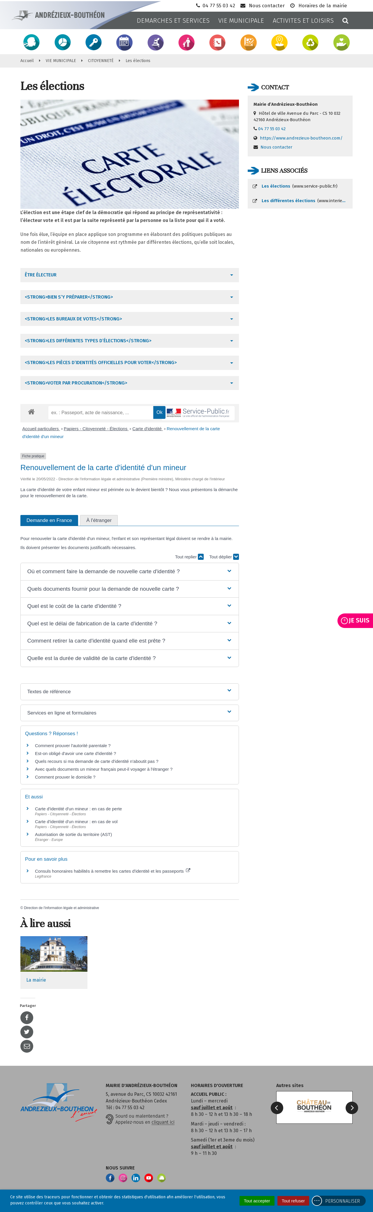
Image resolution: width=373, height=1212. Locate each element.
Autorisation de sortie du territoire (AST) (73, 834)
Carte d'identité (147, 428)
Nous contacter (262, 6)
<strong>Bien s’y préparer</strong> (69, 297)
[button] (129, 571)
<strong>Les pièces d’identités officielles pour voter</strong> (101, 362)
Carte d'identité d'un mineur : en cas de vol (76, 821)
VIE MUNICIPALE (241, 20)
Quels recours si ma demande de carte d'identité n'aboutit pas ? (96, 761)
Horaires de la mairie (318, 6)
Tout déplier (224, 557)
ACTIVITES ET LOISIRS (303, 20)
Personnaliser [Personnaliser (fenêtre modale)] (342, 1201)
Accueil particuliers (41, 428)
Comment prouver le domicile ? (65, 777)
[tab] (129, 275)
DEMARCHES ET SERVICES (173, 20)
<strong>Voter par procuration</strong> (76, 383)
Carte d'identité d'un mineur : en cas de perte (78, 808)
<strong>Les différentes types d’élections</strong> (88, 340)
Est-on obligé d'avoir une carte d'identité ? (75, 753)
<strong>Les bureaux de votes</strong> (73, 319)
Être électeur (41, 275)
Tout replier (189, 557)
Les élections (294, 186)
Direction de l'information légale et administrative (61, 908)
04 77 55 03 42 (215, 6)
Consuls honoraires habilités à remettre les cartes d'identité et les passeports (112, 871)
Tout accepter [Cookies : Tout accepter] (257, 1200)
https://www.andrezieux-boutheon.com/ (301, 138)
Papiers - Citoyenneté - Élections (96, 428)
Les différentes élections (302, 200)
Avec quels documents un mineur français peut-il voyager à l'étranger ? (104, 769)
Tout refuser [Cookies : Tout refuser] (293, 1200)
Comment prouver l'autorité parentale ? (73, 745)
